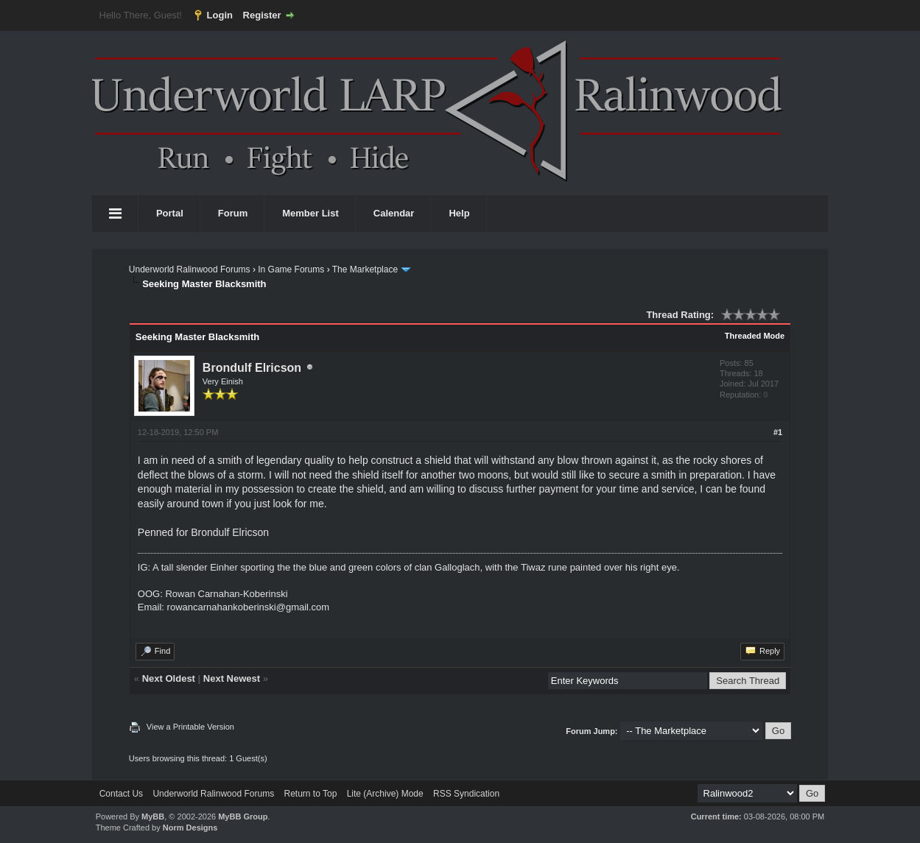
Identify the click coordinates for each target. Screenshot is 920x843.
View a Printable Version (190, 726)
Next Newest (231, 678)
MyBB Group (242, 816)
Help (459, 213)
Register (262, 15)
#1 (777, 432)
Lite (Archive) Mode (385, 794)
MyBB (152, 816)
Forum (232, 213)
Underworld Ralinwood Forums (189, 269)
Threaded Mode (754, 335)
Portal (169, 213)
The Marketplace (365, 269)
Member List (310, 213)
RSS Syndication (466, 794)
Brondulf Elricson (252, 367)
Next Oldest (168, 678)
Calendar (394, 213)
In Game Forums (291, 269)
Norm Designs (190, 827)
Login (220, 15)
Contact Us (121, 794)
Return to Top (310, 794)
